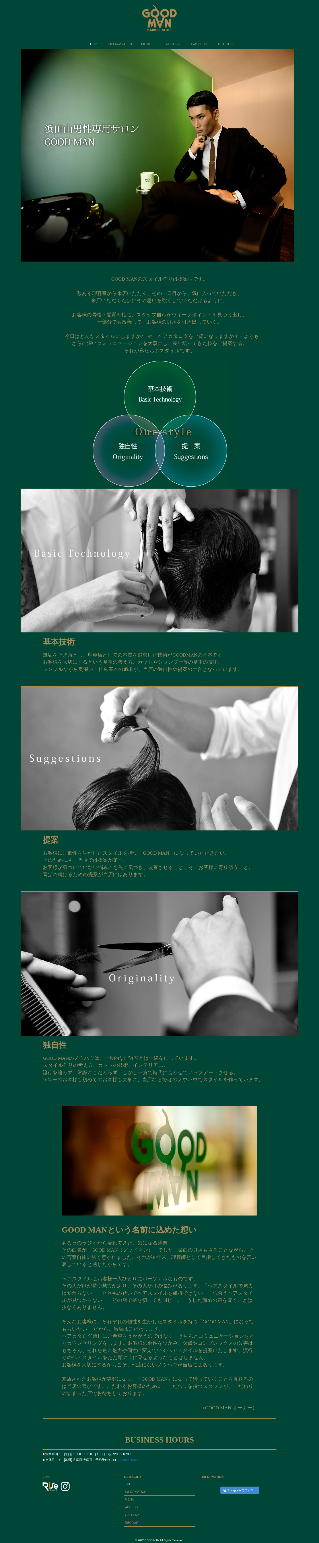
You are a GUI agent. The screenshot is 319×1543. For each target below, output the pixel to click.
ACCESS (131, 1507)
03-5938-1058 (128, 1460)
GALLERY (132, 1515)
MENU (129, 1499)
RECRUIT (132, 1522)
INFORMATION (135, 1491)
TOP (128, 1484)
